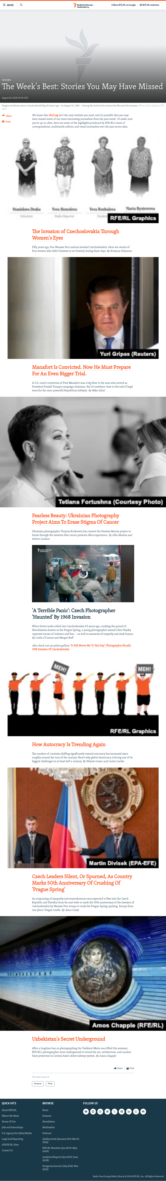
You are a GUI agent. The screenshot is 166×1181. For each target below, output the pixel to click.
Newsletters (48, 1122)
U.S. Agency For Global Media (17, 1133)
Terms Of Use (9, 1122)
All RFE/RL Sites (10, 1145)
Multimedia (48, 1127)
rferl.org (53, 115)
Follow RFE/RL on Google (123, 5)
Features (6, 80)
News (45, 1110)
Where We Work (10, 1116)
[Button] (6, 116)
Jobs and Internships (12, 1127)
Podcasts (46, 1133)
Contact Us (7, 1150)
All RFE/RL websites (149, 5)
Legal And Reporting (12, 1139)
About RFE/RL (9, 1110)
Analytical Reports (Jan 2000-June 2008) (60, 1159)
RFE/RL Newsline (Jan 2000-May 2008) (59, 1150)
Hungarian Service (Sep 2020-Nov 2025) (60, 1168)
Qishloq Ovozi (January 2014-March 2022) (60, 1141)
